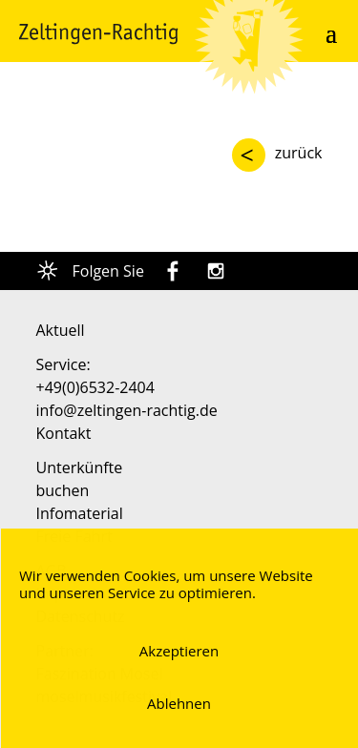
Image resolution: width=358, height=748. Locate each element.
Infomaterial (79, 513)
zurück (299, 152)
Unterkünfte (79, 467)
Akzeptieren (179, 650)
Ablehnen (179, 703)
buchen (63, 490)
